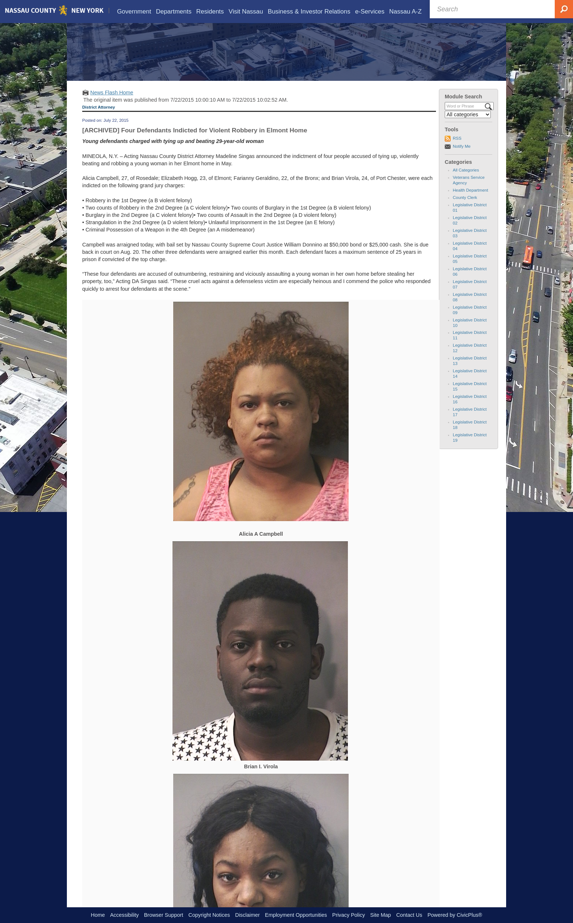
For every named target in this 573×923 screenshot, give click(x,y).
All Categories (466, 180)
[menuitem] (134, 11)
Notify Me (462, 157)
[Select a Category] (468, 125)
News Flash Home (111, 103)
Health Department (470, 201)
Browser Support (163, 915)
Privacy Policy (348, 915)
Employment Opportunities (296, 915)
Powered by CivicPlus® (455, 915)
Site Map (380, 915)
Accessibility (124, 915)
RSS (457, 149)
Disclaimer (247, 915)
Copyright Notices (209, 915)
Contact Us (409, 915)
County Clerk (465, 208)
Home (98, 915)
